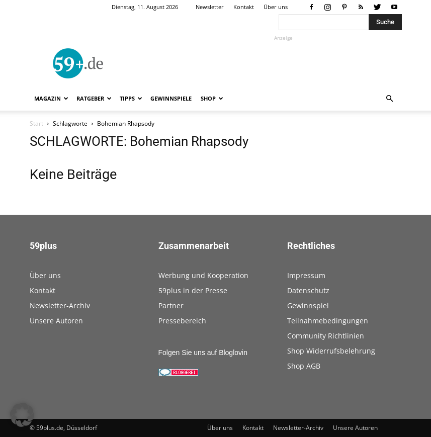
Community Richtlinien (325, 335)
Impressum (306, 275)
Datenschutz (308, 290)
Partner (171, 305)
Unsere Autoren (56, 320)
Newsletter (210, 7)
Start (36, 123)
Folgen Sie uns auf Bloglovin (202, 352)
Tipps (131, 98)
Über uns (276, 7)
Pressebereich (182, 320)
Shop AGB (303, 366)
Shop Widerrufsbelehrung (331, 351)
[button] (390, 99)
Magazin (51, 98)
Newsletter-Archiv (60, 305)
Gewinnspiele (171, 98)
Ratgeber (94, 98)
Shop (212, 98)
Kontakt (243, 7)
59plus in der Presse (192, 290)
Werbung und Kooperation (203, 275)
